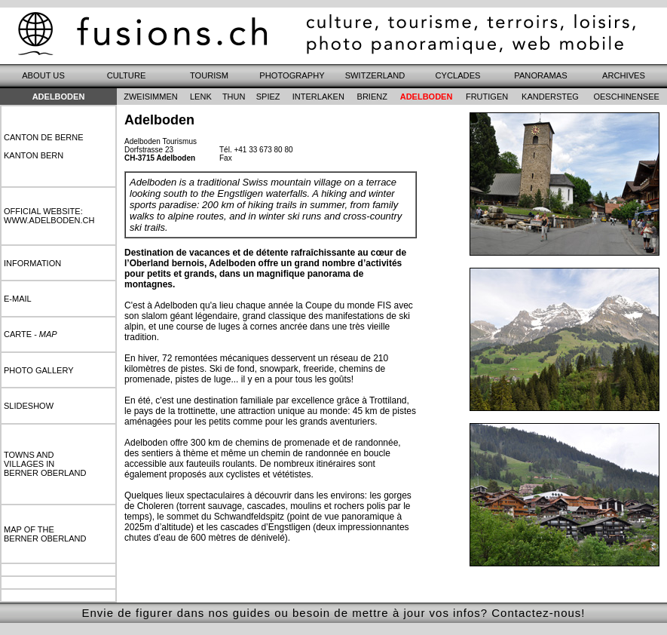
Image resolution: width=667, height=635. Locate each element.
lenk (201, 96)
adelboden (426, 96)
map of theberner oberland (45, 534)
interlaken (318, 96)
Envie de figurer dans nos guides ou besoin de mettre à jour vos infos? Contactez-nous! (333, 612)
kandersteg (550, 96)
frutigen (487, 96)
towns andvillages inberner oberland (45, 463)
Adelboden (58, 96)
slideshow (29, 405)
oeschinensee (626, 96)
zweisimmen (151, 96)
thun (234, 96)
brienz (372, 96)
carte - (30, 334)
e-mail (18, 298)
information (32, 263)
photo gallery (39, 370)
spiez (268, 96)
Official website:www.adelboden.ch (49, 216)
